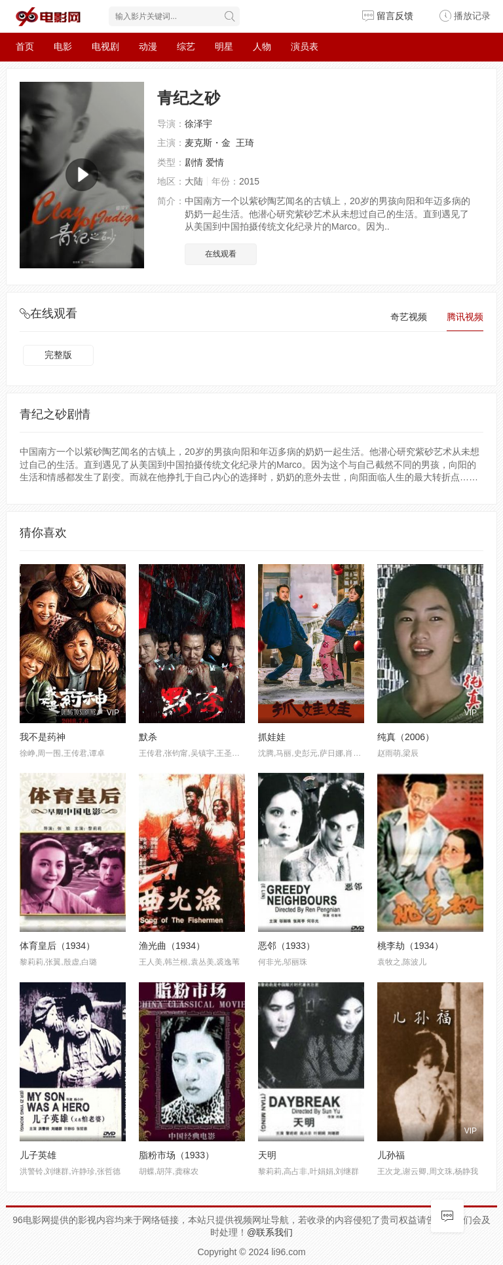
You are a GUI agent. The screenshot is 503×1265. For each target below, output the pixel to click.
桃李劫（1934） (410, 945)
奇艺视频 (408, 317)
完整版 (58, 354)
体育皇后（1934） (57, 945)
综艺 (186, 46)
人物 (262, 46)
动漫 (148, 46)
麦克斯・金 (208, 142)
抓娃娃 (272, 737)
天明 (267, 1155)
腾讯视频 (465, 317)
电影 (63, 46)
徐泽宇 (198, 123)
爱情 (215, 162)
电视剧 (105, 46)
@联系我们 (270, 1232)
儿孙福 (391, 1155)
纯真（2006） (405, 737)
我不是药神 (42, 737)
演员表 (304, 46)
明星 (224, 46)
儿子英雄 (38, 1155)
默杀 (148, 737)
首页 (25, 46)
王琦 (245, 142)
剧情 (194, 162)
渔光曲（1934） (172, 945)
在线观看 (220, 253)
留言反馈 (387, 15)
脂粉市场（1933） (176, 1155)
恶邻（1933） (286, 945)
